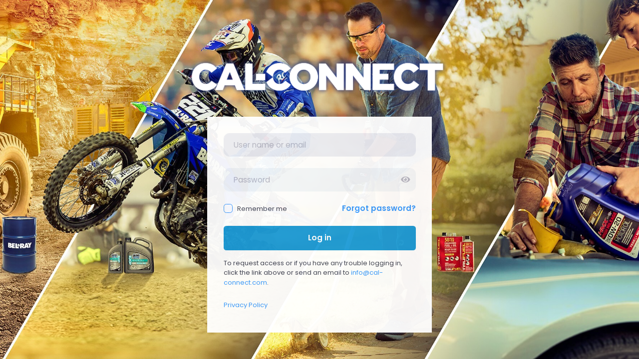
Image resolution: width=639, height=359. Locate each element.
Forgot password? (379, 208)
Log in (319, 237)
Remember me (256, 208)
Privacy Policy (246, 305)
